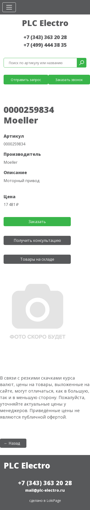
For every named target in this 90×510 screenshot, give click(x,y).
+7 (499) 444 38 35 (45, 44)
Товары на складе (37, 259)
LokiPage (54, 500)
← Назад (12, 443)
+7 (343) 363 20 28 (45, 37)
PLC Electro (45, 22)
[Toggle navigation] (9, 7)
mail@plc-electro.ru (45, 490)
